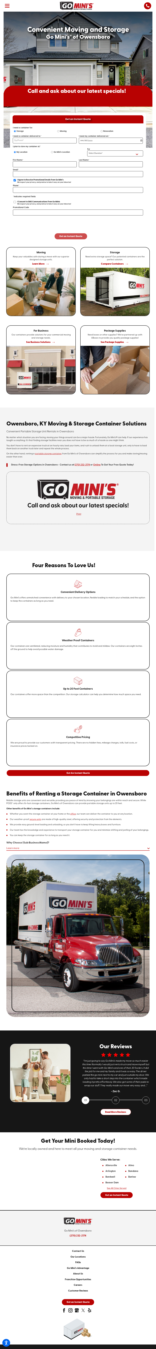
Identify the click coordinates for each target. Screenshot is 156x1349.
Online (97, 465)
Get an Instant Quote (116, 1195)
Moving (63, 131)
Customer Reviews (78, 1291)
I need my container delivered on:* (94, 136)
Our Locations (78, 1257)
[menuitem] (78, 1251)
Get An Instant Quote (78, 773)
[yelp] (89, 1312)
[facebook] (64, 1312)
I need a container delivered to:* (27, 136)
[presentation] (78, 227)
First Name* (18, 160)
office (73, 814)
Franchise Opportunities (78, 1280)
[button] (6, 1343)
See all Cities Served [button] (116, 1189)
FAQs (78, 1263)
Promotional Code (21, 207)
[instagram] (70, 1312)
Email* (16, 170)
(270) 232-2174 (82, 465)
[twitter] (83, 1312)
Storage (20, 131)
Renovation (108, 131)
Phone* (16, 186)
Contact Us (78, 1252)
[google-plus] (77, 1312)
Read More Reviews (115, 1112)
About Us (78, 1274)
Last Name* (84, 160)
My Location (21, 152)
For (88, 149)
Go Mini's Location (62, 152)
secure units (35, 819)
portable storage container (48, 454)
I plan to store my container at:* (27, 147)
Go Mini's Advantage (78, 1269)
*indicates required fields (24, 197)
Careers (78, 1286)
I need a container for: (23, 128)
